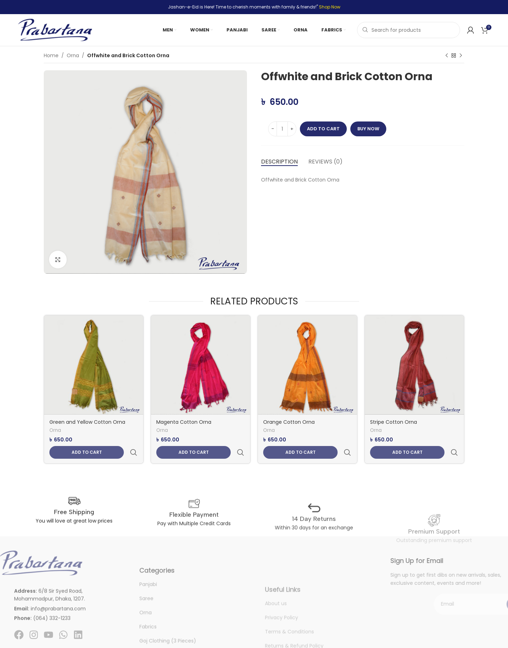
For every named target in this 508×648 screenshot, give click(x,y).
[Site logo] (55, 29)
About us (276, 625)
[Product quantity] (282, 128)
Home (51, 55)
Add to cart (323, 128)
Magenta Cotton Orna (183, 422)
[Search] (408, 30)
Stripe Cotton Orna (393, 422)
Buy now (368, 128)
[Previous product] (446, 55)
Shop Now (329, 7)
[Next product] (460, 55)
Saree (146, 624)
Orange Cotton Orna (289, 422)
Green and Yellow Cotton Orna (87, 422)
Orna (73, 55)
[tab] (279, 161)
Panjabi (148, 610)
